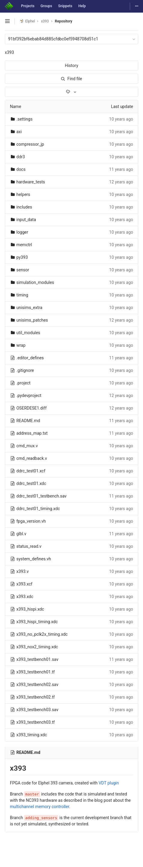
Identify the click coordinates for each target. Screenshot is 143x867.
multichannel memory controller (39, 806)
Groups (46, 6)
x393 (9, 52)
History (71, 65)
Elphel (27, 21)
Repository (63, 21)
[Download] (71, 92)
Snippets (65, 6)
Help (82, 6)
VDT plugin (109, 783)
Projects (28, 6)
